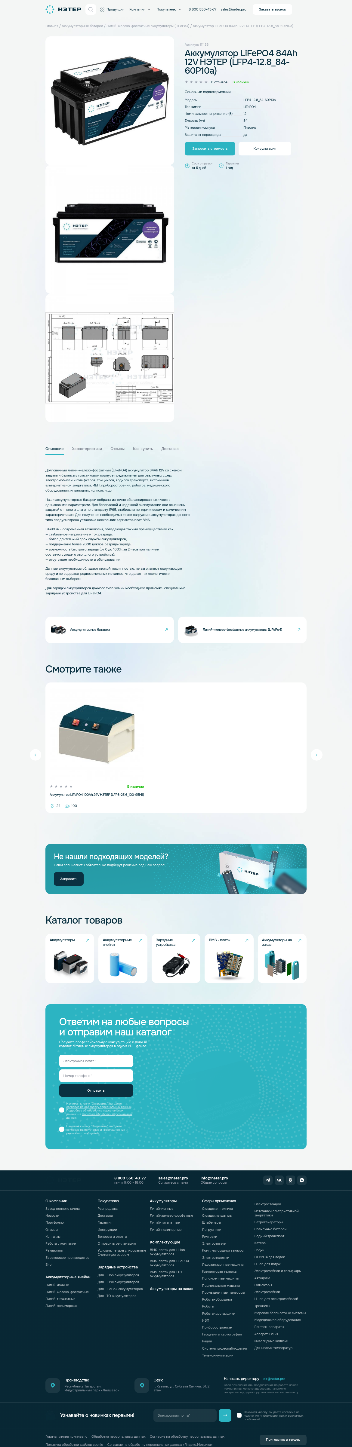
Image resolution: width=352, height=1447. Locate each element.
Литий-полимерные (61, 1295)
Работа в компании (60, 1233)
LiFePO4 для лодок (269, 1246)
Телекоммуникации (217, 1345)
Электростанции (267, 1193)
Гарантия (105, 1212)
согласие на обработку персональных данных (98, 1096)
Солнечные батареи (270, 1218)
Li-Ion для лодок (267, 1253)
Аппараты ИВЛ (266, 1323)
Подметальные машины (221, 1275)
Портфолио (54, 1212)
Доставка (105, 1205)
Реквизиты (54, 1240)
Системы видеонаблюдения (224, 1338)
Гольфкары (263, 1274)
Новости (52, 1205)
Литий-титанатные (60, 1288)
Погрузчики (211, 1219)
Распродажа (108, 1198)
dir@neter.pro (274, 1368)
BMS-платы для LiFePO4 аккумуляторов (169, 1252)
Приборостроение (217, 1317)
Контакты (52, 1226)
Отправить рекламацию (117, 1233)
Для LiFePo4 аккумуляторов (120, 1278)
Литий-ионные (57, 1274)
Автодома (262, 1267)
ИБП (205, 1310)
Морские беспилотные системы (280, 1302)
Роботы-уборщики (217, 1289)
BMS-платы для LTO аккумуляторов (166, 1263)
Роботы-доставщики (218, 1303)
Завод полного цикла (62, 1198)
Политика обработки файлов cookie (74, 1434)
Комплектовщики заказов (223, 1240)
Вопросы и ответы (112, 1226)
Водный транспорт (269, 1225)
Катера (260, 1233)
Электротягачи (214, 1233)
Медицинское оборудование (277, 1309)
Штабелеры (211, 1212)
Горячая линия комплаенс (66, 1426)
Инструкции (107, 1219)
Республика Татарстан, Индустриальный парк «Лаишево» (91, 1378)
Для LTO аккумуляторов (117, 1285)
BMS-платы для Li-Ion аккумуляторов (167, 1241)
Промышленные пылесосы (223, 1282)
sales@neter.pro (233, 9)
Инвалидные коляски (271, 1330)
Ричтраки (209, 1226)
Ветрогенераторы (268, 1211)
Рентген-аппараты (269, 1316)
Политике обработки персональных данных (99, 1105)
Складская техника (217, 1198)
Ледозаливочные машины (223, 1254)
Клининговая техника (219, 1261)
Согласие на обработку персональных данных (187, 1426)
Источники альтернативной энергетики (276, 1202)
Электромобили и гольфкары (277, 1260)
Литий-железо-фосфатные (67, 1281)
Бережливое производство (67, 1247)
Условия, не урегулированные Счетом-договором (122, 1242)
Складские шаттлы (217, 1205)
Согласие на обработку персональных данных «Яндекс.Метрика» (160, 1434)
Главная (51, 26)
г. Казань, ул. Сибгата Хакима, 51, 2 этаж (181, 1378)
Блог (49, 1254)
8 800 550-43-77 (202, 9)
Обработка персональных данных (118, 1426)
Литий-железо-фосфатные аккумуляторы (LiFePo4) (148, 26)
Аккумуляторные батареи (82, 26)
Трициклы (262, 1295)
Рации (207, 1331)
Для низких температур (273, 1337)
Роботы (208, 1296)
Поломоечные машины (220, 1268)
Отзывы (51, 1219)
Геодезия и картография (222, 1324)
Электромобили (267, 1281)
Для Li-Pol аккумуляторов (118, 1271)
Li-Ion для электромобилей (276, 1288)
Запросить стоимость (210, 148)
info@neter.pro (214, 1167)
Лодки (259, 1239)
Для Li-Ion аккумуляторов (118, 1264)
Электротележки (215, 1247)
